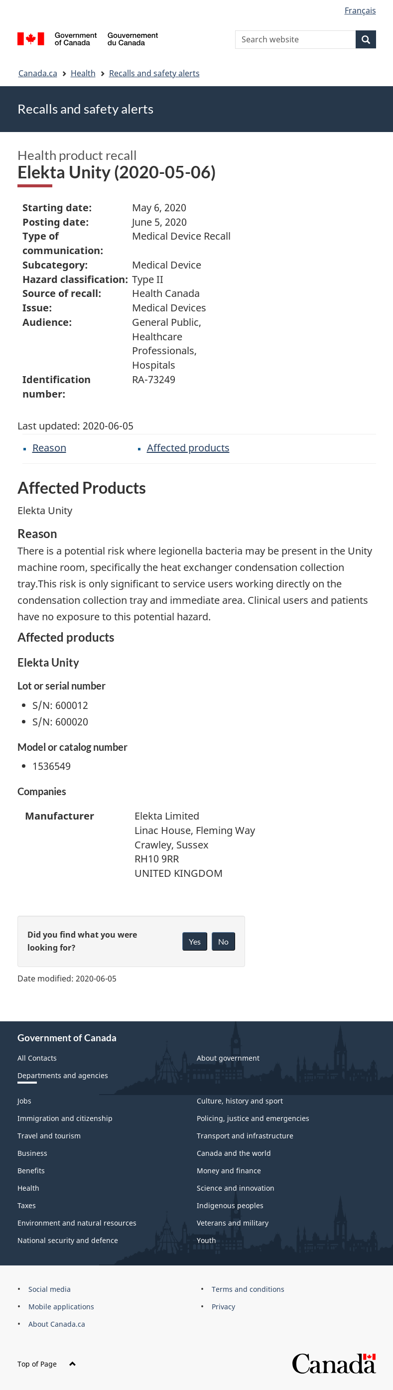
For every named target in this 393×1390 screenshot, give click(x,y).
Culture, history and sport (240, 1101)
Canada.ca (37, 73)
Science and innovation (235, 1188)
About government (228, 1058)
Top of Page (46, 1364)
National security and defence (67, 1240)
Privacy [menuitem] (223, 1306)
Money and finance (229, 1170)
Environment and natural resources (76, 1223)
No (223, 941)
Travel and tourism (49, 1135)
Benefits (31, 1170)
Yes (195, 941)
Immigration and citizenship (65, 1118)
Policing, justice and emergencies (253, 1118)
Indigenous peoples (230, 1205)
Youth (206, 1240)
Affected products (188, 447)
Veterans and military (232, 1223)
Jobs (24, 1101)
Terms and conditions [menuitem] (248, 1289)
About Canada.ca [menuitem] (56, 1324)
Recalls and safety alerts (154, 73)
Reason (49, 447)
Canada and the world (234, 1153)
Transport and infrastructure (245, 1135)
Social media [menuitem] (49, 1289)
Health (83, 73)
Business (32, 1153)
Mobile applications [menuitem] (61, 1306)
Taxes (26, 1205)
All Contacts (37, 1058)
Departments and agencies (62, 1075)
